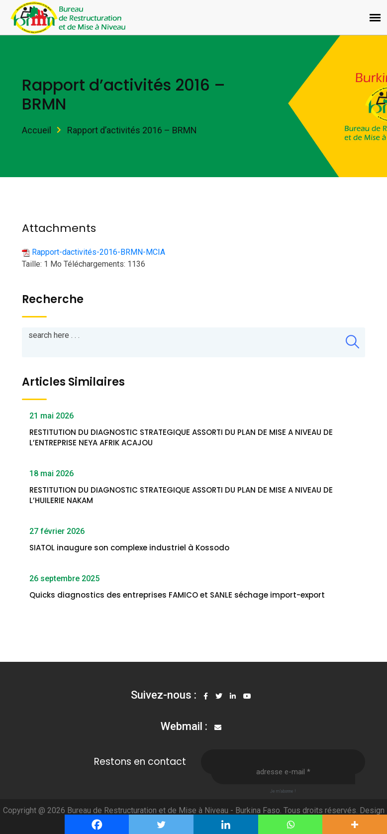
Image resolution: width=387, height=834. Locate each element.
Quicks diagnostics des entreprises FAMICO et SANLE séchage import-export (177, 595)
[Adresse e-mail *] (283, 771)
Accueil (36, 130)
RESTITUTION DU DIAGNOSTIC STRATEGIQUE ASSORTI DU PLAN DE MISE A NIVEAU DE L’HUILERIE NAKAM (181, 495)
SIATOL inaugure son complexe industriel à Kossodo (129, 547)
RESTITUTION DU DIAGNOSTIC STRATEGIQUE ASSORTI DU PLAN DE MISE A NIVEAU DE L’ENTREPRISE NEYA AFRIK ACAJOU (181, 437)
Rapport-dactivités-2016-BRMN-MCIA (98, 252)
